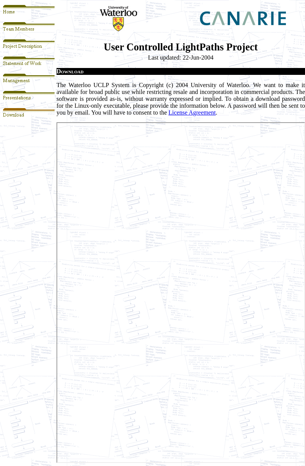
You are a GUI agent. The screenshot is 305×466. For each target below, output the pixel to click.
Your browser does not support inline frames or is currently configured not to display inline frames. (180, 292)
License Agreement (192, 112)
